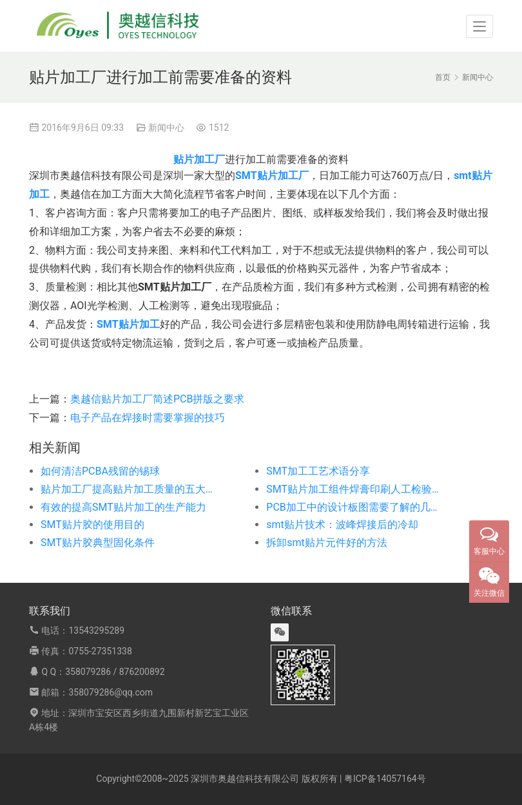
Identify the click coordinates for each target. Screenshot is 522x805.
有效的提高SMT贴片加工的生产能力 (123, 507)
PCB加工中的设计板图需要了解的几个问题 (356, 507)
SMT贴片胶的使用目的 (92, 524)
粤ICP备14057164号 (385, 778)
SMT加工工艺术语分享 (318, 471)
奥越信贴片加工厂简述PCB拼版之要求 (157, 399)
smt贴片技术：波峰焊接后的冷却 (342, 524)
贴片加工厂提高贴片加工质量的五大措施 (131, 489)
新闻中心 (166, 127)
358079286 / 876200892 (114, 672)
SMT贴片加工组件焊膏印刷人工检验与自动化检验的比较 (356, 489)
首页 (442, 77)
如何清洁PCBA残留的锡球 (100, 471)
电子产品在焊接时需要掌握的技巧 (147, 418)
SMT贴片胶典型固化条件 (98, 542)
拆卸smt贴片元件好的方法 (326, 542)
